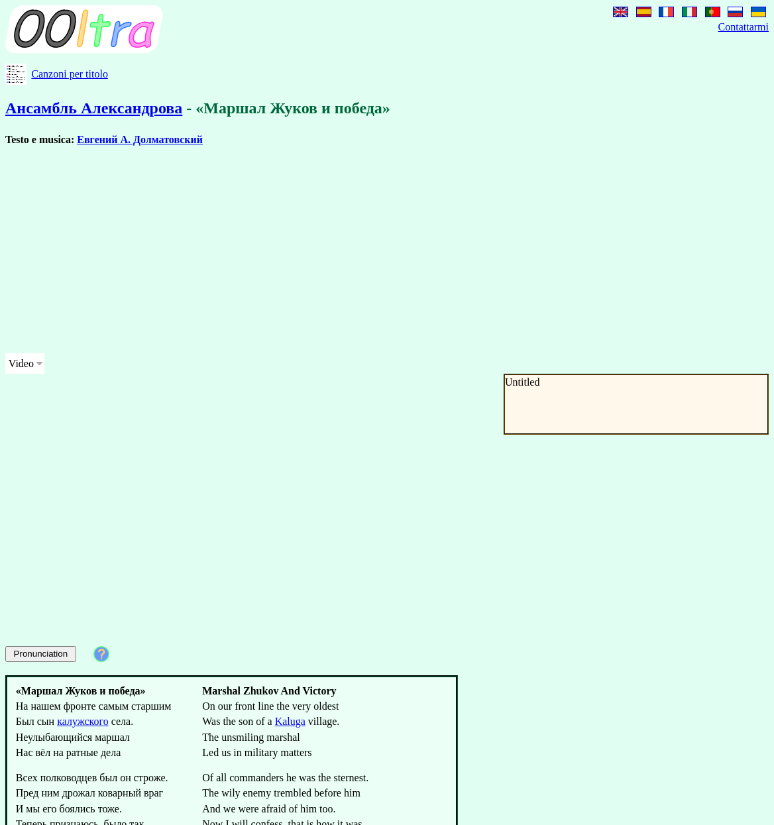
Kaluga (290, 721)
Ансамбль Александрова (93, 108)
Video (21, 363)
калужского (83, 721)
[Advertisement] (254, 250)
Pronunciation (41, 654)
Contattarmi (743, 26)
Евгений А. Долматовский (140, 139)
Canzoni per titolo (69, 74)
